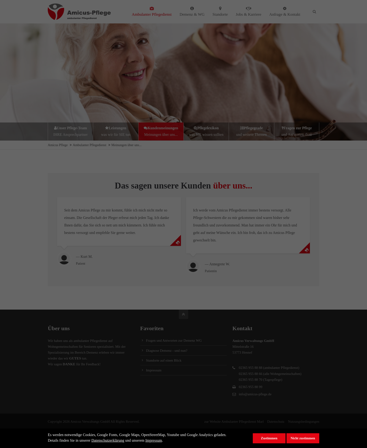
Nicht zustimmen (303, 438)
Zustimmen (269, 438)
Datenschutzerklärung (107, 440)
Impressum (153, 440)
